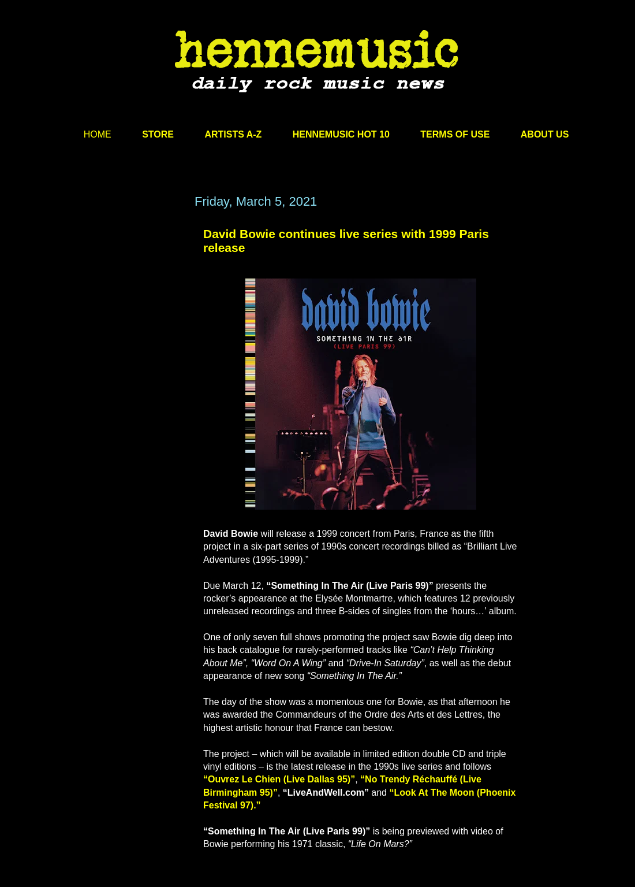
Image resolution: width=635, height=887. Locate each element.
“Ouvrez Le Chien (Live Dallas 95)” (279, 779)
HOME (97, 134)
